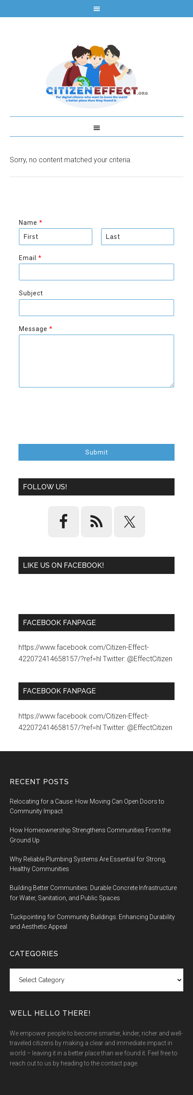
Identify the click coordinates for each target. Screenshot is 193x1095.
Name (30, 222)
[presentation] (85, 429)
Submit (96, 452)
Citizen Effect (96, 77)
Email (30, 257)
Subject (31, 293)
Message (35, 328)
